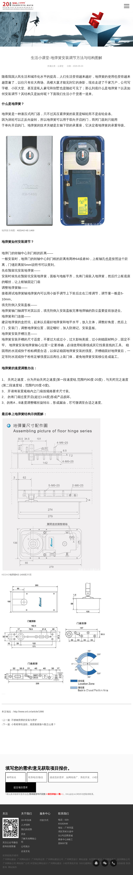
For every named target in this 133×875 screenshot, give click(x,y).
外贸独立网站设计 (39, 853)
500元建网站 (85, 853)
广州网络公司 (9, 853)
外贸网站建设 (95, 849)
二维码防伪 (110, 853)
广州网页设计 (71, 849)
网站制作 (12, 857)
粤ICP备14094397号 (85, 870)
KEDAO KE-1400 (25, 230)
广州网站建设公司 (54, 849)
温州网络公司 (123, 849)
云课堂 (60, 66)
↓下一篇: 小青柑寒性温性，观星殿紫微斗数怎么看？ (29, 724)
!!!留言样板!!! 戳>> (54, 784)
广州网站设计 (23, 849)
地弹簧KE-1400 (17, 574)
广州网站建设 (9, 849)
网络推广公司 (23, 853)
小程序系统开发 (70, 853)
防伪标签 (121, 853)
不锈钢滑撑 (97, 853)
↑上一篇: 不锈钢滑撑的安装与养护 (19, 720)
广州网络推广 (109, 849)
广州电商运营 (38, 849)
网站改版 (83, 849)
